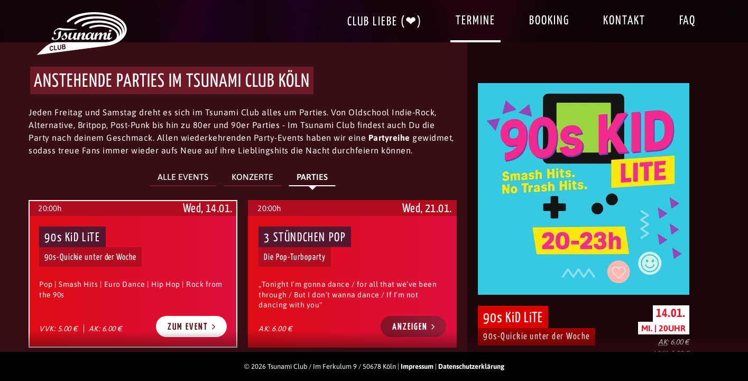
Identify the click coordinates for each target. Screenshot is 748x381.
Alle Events (183, 177)
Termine (475, 21)
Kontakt (624, 21)
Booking (549, 21)
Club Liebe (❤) (384, 22)
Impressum (417, 366)
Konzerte (252, 177)
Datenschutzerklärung (471, 366)
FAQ (687, 21)
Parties (312, 177)
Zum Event (192, 327)
